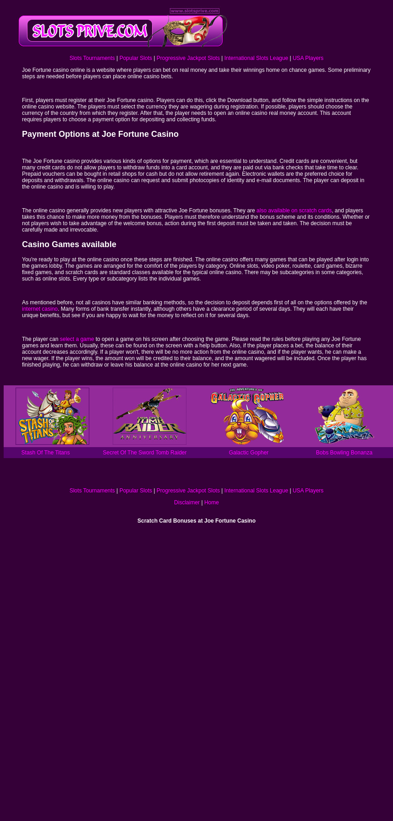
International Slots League (256, 58)
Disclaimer (187, 502)
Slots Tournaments (92, 58)
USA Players (308, 58)
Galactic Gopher (249, 452)
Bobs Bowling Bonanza (344, 452)
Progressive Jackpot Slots (188, 58)
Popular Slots (136, 58)
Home (211, 502)
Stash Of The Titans (46, 452)
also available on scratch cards (294, 210)
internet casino (40, 309)
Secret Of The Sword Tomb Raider (145, 452)
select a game (77, 339)
